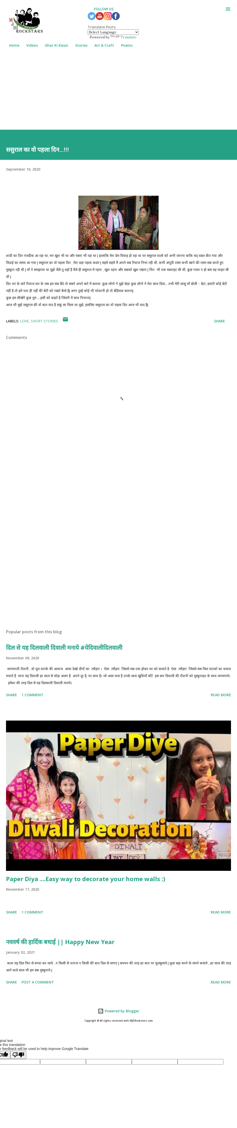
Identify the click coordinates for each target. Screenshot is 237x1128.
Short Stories (44, 321)
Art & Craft (101, 45)
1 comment (32, 694)
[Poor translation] (18, 1055)
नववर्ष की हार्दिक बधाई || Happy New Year (60, 942)
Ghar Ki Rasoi (53, 45)
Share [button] (219, 321)
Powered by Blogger (118, 1011)
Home (11, 45)
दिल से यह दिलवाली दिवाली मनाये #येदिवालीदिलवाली (64, 647)
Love (24, 321)
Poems (124, 45)
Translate (123, 37)
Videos (29, 45)
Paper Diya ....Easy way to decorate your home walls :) (85, 879)
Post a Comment (38, 982)
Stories (78, 45)
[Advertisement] (118, 94)
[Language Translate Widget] (113, 32)
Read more (221, 694)
